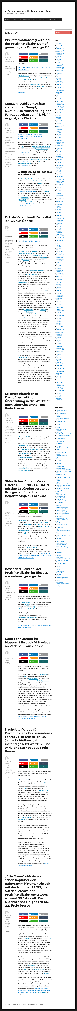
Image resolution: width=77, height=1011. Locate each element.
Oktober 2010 (59, 295)
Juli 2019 (58, 131)
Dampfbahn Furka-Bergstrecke (63, 434)
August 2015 (59, 204)
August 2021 (59, 92)
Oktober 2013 (59, 239)
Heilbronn (29, 312)
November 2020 (60, 106)
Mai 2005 (58, 396)
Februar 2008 (59, 345)
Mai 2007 (58, 359)
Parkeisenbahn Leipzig (61, 512)
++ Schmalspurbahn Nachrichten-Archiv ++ (28, 11)
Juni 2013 (58, 245)
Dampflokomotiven (42, 148)
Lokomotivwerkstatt (40, 784)
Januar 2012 (59, 271)
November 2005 (60, 387)
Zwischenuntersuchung (26, 457)
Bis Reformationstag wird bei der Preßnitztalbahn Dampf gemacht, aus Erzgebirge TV (27, 43)
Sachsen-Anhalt (60, 541)
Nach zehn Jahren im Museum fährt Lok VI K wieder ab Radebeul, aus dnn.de (28, 642)
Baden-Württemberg (61, 413)
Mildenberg (59, 490)
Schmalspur (8, 157)
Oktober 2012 (59, 257)
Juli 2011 (58, 281)
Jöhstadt (37, 80)
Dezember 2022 (60, 67)
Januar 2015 (59, 215)
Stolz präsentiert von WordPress (35, 1004)
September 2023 (60, 53)
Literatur (58, 482)
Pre (13, 594)
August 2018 (59, 148)
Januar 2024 (59, 47)
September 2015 (60, 203)
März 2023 (58, 62)
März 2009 (59, 324)
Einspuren (47, 191)
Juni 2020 (58, 114)
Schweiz (58, 551)
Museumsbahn (45, 78)
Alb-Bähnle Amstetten (61, 410)
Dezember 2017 (60, 161)
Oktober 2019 (59, 126)
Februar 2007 (59, 363)
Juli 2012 (58, 262)
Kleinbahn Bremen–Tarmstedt (63, 469)
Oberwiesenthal (9, 430)
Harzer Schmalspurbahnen (62, 451)
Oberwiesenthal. (24, 437)
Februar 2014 (59, 232)
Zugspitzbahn (59, 586)
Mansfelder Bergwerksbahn (63, 485)
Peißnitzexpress (60, 516)
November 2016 (60, 181)
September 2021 (60, 90)
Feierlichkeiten (26, 817)
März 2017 (58, 175)
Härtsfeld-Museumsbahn (62, 448)
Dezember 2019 (60, 123)
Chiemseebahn (60, 432)
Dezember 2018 (60, 142)
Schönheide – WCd (61, 546)
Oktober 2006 (59, 370)
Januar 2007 (59, 365)
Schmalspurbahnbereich (28, 179)
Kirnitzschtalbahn (60, 468)
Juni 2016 (58, 189)
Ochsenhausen (23, 251)
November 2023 (60, 50)
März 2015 (58, 212)
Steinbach (28, 80)
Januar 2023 (59, 65)
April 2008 (58, 342)
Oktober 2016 (59, 182)
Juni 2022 (58, 76)
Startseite (7, 19)
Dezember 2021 (60, 86)
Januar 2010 (59, 309)
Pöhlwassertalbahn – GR (62, 519)
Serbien (58, 554)
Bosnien (58, 424)
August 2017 (59, 167)
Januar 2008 (59, 346)
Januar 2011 (59, 290)
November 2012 (60, 256)
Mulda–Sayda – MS (61, 494)
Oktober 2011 (59, 276)
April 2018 (58, 154)
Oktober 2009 (59, 314)
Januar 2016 (59, 196)
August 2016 (59, 186)
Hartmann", (33, 965)
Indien (58, 458)
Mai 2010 (58, 303)
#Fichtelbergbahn (26, 153)
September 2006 (60, 371)
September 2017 (60, 165)
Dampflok (22, 445)
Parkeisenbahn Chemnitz (62, 507)
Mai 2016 (58, 190)
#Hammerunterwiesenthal (28, 191)
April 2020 (58, 117)
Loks (27, 604)
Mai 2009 (58, 321)
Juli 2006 (58, 374)
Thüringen (59, 562)
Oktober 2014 (59, 220)
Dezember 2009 (60, 310)
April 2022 (58, 79)
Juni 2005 (58, 395)
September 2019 (60, 128)
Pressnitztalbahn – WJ (61, 524)
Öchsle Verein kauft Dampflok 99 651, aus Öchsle (28, 219)
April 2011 (58, 285)
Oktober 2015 (59, 201)
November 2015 (60, 200)
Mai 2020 (58, 115)
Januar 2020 (59, 122)
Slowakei (58, 555)
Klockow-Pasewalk (61, 476)
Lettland (58, 480)
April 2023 (58, 61)
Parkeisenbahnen (60, 515)
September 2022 (60, 72)
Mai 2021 (58, 97)
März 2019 (58, 137)
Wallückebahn (59, 576)
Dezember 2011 (60, 273)
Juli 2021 (58, 93)
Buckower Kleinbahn (61, 429)
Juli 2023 (58, 56)
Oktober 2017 (59, 164)
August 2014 (59, 223)
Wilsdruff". (47, 973)
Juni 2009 (58, 320)
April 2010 (58, 304)
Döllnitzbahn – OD (60, 438)
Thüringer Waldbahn (61, 563)
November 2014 (60, 218)
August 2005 (59, 392)
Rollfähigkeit (23, 357)
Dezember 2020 (60, 104)
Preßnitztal (7, 71)
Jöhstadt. (37, 524)
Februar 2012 (59, 270)
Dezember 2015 (60, 198)
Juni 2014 (58, 226)
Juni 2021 (58, 95)
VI (39, 161)
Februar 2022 (59, 82)
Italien (58, 462)
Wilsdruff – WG (60, 580)
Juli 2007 (58, 356)
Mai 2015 (58, 209)
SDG (23, 146)
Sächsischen (23, 282)
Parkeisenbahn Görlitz (61, 510)
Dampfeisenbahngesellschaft (41, 146)
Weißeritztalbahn (9, 162)
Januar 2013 (59, 253)
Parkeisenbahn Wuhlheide (62, 513)
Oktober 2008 (59, 332)
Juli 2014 (58, 225)
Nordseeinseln (59, 502)
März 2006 (59, 381)
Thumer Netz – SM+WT (62, 560)
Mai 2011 (58, 284)
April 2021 (58, 98)
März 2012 (58, 268)
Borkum (58, 423)
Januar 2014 (59, 234)
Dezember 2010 (60, 292)
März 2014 (58, 231)
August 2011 (59, 279)
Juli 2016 (58, 187)
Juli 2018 (58, 150)
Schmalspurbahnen (25, 468)
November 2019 (60, 125)
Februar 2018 (59, 157)
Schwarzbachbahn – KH (62, 547)
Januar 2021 (59, 103)
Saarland (58, 538)
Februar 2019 (59, 139)
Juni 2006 (58, 376)
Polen (57, 521)
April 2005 (58, 398)
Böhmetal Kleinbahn (61, 421)
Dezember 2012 (60, 254)
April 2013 (58, 248)
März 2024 (59, 43)
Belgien (58, 416)
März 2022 (59, 81)
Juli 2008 (58, 337)
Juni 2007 (58, 357)
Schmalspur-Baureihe (38, 159)
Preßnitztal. (22, 520)
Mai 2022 (58, 78)
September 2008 (60, 334)
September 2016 (60, 184)
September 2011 (60, 278)
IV (9, 68)
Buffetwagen (41, 86)
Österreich (58, 505)
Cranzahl (7, 136)
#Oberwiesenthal (23, 780)
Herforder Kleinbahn (61, 452)
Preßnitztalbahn (24, 75)
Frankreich (59, 443)
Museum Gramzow (60, 496)
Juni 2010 (58, 301)
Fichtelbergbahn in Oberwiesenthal (32, 449)
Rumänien (58, 537)
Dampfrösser (25, 197)
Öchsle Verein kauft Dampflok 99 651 (30, 241)
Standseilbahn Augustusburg (63, 558)
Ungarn (58, 569)
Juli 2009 (58, 318)
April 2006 (58, 379)
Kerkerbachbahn (60, 465)
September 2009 (60, 315)
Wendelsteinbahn (60, 579)
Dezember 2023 (60, 48)
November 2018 (60, 143)
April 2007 (58, 360)
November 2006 (60, 368)
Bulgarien (58, 430)
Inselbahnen (59, 460)
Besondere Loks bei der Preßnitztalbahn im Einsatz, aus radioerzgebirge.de (26, 572)
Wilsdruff (7, 926)
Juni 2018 (58, 151)
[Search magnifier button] (71, 32)
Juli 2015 (58, 206)
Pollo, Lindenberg (60, 522)
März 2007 (59, 362)
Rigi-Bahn (58, 529)
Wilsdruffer (31, 992)
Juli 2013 (58, 243)
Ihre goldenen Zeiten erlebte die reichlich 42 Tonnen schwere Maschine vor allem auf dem (34, 990)
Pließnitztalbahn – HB (61, 518)
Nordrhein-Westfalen (61, 501)
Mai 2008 (58, 340)
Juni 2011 (58, 282)
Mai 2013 (58, 246)
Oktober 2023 (59, 51)
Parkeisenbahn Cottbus (61, 508)
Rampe (41, 183)
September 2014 (60, 221)
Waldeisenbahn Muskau (62, 572)
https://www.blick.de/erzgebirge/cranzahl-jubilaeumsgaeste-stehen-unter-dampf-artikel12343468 (31, 136)
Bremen (58, 427)
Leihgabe (44, 257)
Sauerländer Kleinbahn (61, 543)
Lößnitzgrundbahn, (25, 453)
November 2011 (60, 274)
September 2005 (60, 390)
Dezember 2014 (60, 217)
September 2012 (60, 259)
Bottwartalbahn (28, 309)
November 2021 (60, 87)
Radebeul (7, 663)
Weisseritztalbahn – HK (62, 577)
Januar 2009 (59, 328)
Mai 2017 (58, 171)
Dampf (6, 68)
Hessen (58, 454)
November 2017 (60, 162)
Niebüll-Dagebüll (60, 498)
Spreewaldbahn (60, 557)
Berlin (57, 419)
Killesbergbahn (60, 466)
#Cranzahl (25, 165)
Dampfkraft (22, 199)
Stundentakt (8, 76)
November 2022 (60, 68)
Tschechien (59, 565)
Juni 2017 (58, 170)
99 (32, 253)
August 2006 (59, 373)
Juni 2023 (58, 58)
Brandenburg (59, 426)
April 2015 (58, 210)
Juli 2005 (58, 393)
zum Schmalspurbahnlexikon (26, 19)
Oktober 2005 (59, 388)
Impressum (14, 19)
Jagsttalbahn (59, 463)
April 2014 (58, 229)
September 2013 (60, 240)
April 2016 (58, 192)
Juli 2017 (58, 168)
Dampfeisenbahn (9, 512)
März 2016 (58, 193)
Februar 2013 (59, 251)
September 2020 (60, 109)
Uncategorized (59, 568)
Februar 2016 (59, 195)
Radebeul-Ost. (33, 678)
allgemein (58, 412)
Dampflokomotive (24, 253)
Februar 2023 (59, 64)
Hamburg (58, 446)
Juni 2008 (58, 339)
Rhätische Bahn (60, 526)
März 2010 (58, 306)
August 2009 (59, 317)
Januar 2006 (59, 384)
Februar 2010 (59, 307)
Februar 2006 (59, 382)
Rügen (58, 533)
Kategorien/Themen (41, 19)
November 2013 (60, 237)
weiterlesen (21, 92)
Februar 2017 (59, 176)
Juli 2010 (58, 299)
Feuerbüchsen (30, 202)
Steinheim (26, 259)
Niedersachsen (60, 499)
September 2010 (60, 296)
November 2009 (60, 312)
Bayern (58, 415)
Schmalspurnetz (41, 992)
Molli (57, 491)
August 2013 (59, 242)
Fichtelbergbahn (9, 150)
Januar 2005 (59, 399)
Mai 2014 (58, 228)
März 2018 (58, 156)
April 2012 (58, 267)
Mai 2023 (58, 59)
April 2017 (58, 173)
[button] (23, 54)
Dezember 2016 (60, 179)
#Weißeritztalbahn (26, 161)
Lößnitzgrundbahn (25, 163)
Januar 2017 (59, 178)
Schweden (58, 549)
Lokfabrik (34, 270)
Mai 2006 (58, 378)
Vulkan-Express (60, 571)
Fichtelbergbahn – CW (61, 441)
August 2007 (59, 354)
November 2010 (60, 293)
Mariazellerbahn (60, 487)
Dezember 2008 (60, 329)
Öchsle (35, 251)
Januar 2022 (59, 84)
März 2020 (59, 118)
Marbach (43, 309)
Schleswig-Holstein (61, 544)
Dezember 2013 (60, 235)
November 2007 (60, 349)
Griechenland (59, 444)
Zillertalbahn (59, 582)
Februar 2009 (59, 326)
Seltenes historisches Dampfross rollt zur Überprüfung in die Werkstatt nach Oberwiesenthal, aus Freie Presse (28, 401)
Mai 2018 (58, 153)
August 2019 (59, 129)
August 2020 (59, 111)
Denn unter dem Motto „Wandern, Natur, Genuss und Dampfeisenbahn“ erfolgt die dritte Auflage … (34, 555)
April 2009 (58, 323)
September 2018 (60, 146)
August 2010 (59, 298)
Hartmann (7, 923)
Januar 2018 (59, 159)
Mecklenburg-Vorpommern (63, 488)
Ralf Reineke (8, 57)
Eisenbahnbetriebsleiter (37, 181)
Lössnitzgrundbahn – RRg (62, 483)
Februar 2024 (59, 45)
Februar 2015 (59, 214)
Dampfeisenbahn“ (32, 547)
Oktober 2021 (59, 89)
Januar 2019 (59, 140)
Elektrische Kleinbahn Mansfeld (64, 440)
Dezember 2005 (60, 385)
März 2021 (58, 100)
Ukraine (58, 566)
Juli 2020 (58, 112)
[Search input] (62, 32)
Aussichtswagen (35, 84)
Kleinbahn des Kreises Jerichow (63, 471)
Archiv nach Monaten (55, 19)
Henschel (41, 270)
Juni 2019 (58, 132)
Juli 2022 (58, 75)
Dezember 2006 (60, 367)
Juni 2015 (58, 207)
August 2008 (59, 335)
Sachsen (9, 63)
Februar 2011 (59, 289)
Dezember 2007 (60, 348)
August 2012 (59, 260)
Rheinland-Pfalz (60, 527)
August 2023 (59, 54)
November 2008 (60, 331)
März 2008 (59, 343)
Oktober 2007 (59, 351)
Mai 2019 (58, 134)
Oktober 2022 (59, 70)
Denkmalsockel (23, 318)
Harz (57, 449)
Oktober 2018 (59, 145)
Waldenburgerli (60, 574)
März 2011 (58, 287)
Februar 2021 (59, 101)
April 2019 (58, 136)
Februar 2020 (59, 120)
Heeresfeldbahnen (32, 274)
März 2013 (58, 250)
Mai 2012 (58, 265)
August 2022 (59, 73)
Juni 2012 (58, 264)
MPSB (57, 493)
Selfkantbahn (59, 552)
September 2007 (60, 353)
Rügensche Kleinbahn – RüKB (63, 535)
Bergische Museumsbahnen (63, 418)
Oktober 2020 (59, 107)
